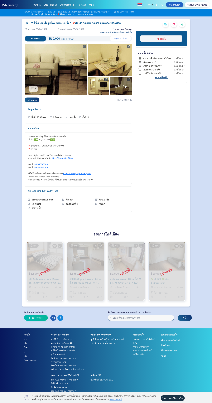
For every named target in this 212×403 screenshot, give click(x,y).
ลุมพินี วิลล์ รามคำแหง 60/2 (102, 379)
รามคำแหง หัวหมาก (60, 334)
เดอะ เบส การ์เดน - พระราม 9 (63, 390)
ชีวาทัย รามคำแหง (58, 361)
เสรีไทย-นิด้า (96, 375)
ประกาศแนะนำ (50, 4)
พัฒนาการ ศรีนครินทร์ (101, 334)
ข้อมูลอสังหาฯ (34, 109)
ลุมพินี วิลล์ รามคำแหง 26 (61, 339)
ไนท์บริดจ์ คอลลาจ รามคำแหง (63, 358)
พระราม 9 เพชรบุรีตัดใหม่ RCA (65, 375)
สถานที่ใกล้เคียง (145, 53)
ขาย (25, 339)
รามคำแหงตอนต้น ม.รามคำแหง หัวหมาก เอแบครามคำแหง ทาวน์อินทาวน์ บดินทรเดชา (79, 12)
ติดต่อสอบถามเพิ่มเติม (34, 312)
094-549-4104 (41, 167)
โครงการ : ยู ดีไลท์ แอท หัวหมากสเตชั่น (116, 32)
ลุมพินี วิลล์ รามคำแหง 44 (61, 343)
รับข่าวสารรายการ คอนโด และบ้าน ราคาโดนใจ (129, 312)
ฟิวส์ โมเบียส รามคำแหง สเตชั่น (64, 365)
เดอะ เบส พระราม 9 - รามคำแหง (64, 379)
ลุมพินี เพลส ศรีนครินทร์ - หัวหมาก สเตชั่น (108, 339)
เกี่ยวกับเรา (165, 345)
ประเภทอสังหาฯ (68, 4)
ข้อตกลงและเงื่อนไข (169, 334)
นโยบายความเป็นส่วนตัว (171, 340)
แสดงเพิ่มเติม (161, 77)
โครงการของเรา (30, 360)
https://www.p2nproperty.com (77, 173)
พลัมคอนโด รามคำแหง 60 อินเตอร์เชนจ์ (67, 369)
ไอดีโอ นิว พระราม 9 (59, 383)
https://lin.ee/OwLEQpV (62, 158)
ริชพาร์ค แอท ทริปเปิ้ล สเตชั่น (103, 343)
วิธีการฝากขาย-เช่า (169, 350)
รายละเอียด (33, 128)
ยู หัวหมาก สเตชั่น (58, 354)
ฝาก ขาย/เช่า (174, 4)
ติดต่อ (91, 4)
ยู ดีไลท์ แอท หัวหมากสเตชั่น (124, 12)
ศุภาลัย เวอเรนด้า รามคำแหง (63, 346)
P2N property (10, 4)
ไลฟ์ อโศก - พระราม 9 (60, 387)
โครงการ (82, 4)
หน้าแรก (37, 4)
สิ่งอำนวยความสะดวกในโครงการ (43, 190)
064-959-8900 (41, 164)
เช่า (25, 343)
